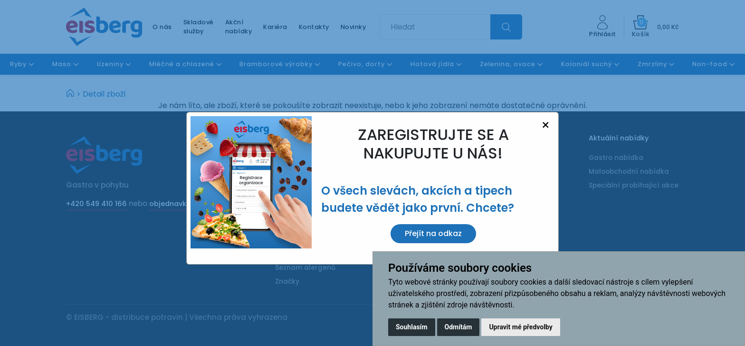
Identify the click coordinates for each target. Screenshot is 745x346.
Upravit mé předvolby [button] (520, 327)
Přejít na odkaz (433, 233)
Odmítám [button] (458, 327)
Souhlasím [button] (412, 327)
